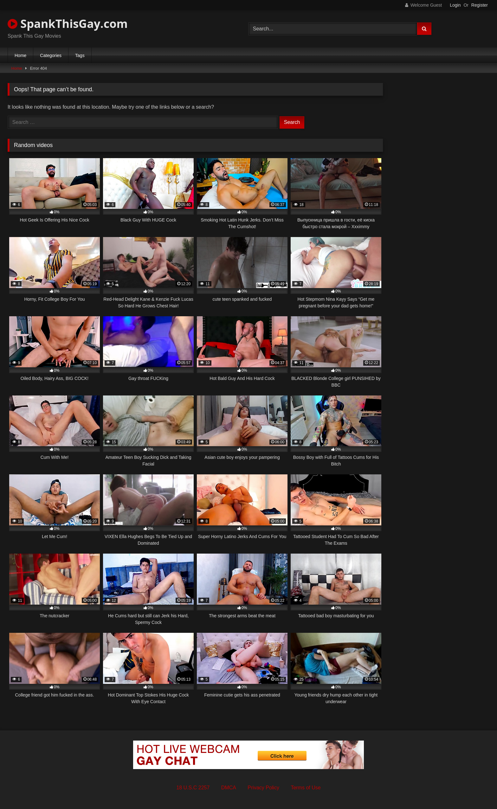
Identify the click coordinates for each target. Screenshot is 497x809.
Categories (50, 55)
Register (479, 5)
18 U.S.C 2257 (193, 787)
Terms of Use (305, 787)
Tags (80, 55)
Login (455, 5)
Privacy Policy (263, 787)
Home (20, 55)
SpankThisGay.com (68, 23)
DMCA (228, 787)
